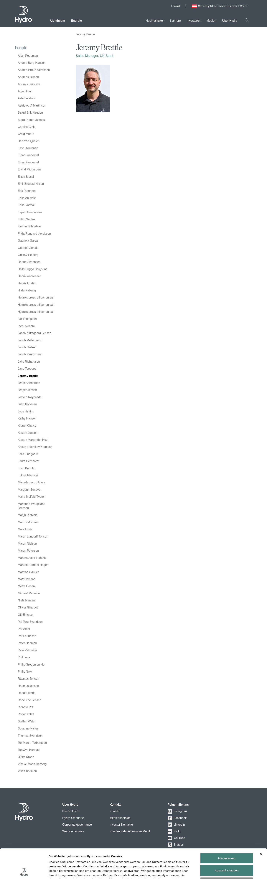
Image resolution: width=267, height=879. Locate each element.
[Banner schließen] (261, 826)
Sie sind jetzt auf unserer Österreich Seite (223, 6)
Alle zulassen (226, 830)
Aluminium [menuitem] (57, 20)
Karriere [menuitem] (175, 20)
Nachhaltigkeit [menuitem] (155, 20)
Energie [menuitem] (76, 20)
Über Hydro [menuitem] (229, 20)
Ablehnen (226, 854)
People (21, 47)
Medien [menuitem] (211, 20)
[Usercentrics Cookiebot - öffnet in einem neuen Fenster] (24, 872)
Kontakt (175, 6)
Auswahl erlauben (226, 842)
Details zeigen (205, 871)
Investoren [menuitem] (194, 20)
